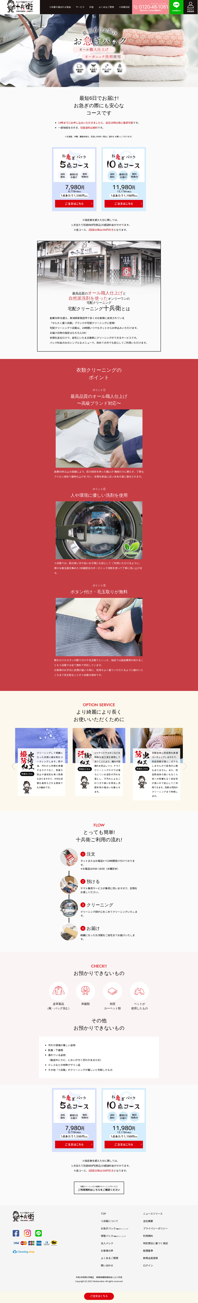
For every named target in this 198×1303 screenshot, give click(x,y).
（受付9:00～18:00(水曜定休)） (150, 7)
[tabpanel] (41, 762)
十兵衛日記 (124, 6)
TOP (103, 1213)
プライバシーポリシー (155, 1228)
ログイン (148, 1265)
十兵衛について (109, 1221)
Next (184, 764)
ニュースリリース (153, 1213)
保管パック (113, 1236)
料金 (91, 6)
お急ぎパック (114, 1228)
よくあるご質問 (106, 6)
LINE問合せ (176, 7)
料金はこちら (27, 774)
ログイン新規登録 (190, 7)
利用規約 (148, 1236)
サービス (80, 6)
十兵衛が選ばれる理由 (60, 6)
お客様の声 (107, 1250)
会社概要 (148, 1221)
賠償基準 (148, 1250)
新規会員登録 (150, 1258)
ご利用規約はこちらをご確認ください (99, 1188)
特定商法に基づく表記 (155, 1243)
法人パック (107, 1243)
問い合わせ (107, 1265)
